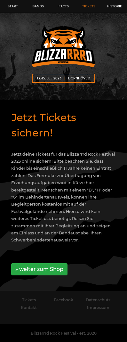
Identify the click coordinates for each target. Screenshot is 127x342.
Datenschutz (98, 299)
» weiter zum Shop (39, 269)
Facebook (63, 299)
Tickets (29, 299)
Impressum (98, 307)
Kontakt (29, 307)
